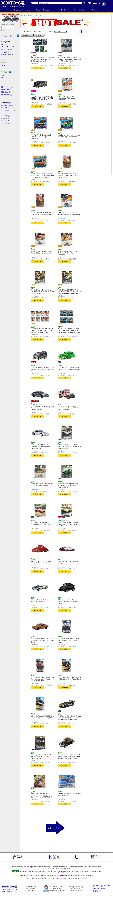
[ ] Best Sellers (6, 89)
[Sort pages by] (60, 31)
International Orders (99, 888)
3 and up (4, 118)
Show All (4, 65)
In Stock (4, 36)
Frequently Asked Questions (101, 885)
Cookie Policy (97, 890)
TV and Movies (6, 47)
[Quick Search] (60, 3)
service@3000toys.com (9, 889)
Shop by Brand (62, 10)
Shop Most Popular (22, 10)
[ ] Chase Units (6, 87)
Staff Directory (97, 892)
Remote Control (6, 55)
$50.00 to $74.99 (6, 110)
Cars (2, 44)
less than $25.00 (6, 105)
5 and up (4, 121)
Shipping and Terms (99, 887)
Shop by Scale (80, 10)
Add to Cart (37, 68)
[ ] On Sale (4, 92)
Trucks (3, 52)
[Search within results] (7, 27)
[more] (43, 61)
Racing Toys (5, 49)
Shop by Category (43, 10)
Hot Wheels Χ (27, 35)
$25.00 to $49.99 (6, 108)
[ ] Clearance (5, 95)
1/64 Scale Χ (39, 35)
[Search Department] (34, 3)
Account (95, 10)
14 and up (4, 123)
